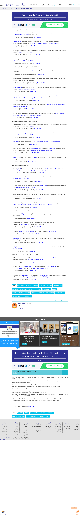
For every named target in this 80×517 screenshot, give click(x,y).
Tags (14, 286)
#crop (19, 168)
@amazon (61, 96)
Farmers (34, 293)
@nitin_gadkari (17, 42)
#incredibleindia (24, 35)
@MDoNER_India (43, 203)
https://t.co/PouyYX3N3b (25, 52)
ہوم (2, 9)
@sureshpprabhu (25, 133)
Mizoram (49, 286)
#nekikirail (16, 142)
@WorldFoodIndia (30, 89)
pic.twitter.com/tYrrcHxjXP (53, 43)
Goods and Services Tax (26, 289)
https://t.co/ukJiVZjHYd (19, 170)
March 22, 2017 (37, 37)
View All (24, 343)
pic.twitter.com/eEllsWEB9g (41, 277)
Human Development (32, 416)
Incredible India (58, 286)
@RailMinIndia (38, 142)
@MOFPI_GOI (16, 106)
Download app (4, 514)
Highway (35, 286)
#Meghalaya (63, 33)
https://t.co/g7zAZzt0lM (32, 187)
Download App (66, 344)
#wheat (46, 168)
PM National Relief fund (18, 416)
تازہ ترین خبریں (8, 9)
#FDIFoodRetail (17, 87)
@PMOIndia (22, 231)
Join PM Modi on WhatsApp (55, 25)
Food (39, 289)
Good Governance (44, 416)
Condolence (50, 413)
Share (21, 308)
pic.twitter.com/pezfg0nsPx (41, 170)
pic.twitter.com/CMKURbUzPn (21, 179)
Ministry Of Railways (17, 293)
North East (15, 289)
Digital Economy (60, 293)
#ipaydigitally (29, 277)
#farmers (56, 168)
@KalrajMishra (25, 275)
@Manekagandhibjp (18, 214)
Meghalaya (42, 286)
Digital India (28, 296)
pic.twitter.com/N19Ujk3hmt (45, 205)
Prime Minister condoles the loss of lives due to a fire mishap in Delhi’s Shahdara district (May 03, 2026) (9, 341)
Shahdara (42, 413)
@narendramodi (17, 33)
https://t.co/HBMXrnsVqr (30, 135)
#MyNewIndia (17, 247)
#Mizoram (17, 35)
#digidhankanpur (18, 268)
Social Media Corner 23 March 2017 (23, 9)
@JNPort (34, 43)
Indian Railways (46, 289)
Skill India (27, 293)
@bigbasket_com (17, 98)
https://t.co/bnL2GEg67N (54, 231)
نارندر (15, 4)
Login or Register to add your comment (59, 300)
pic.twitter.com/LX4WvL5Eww (44, 150)
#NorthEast (30, 203)
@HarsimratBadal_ (28, 98)
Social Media (20, 286)
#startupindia (43, 186)
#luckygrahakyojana (51, 267)
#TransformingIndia (18, 205)
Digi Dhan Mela (50, 293)
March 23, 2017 (31, 46)
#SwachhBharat (17, 249)
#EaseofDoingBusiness (31, 70)
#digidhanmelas (45, 258)
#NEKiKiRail (34, 157)
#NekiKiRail (31, 126)
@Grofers (55, 96)
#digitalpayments (29, 267)
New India (28, 286)
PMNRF (26, 413)
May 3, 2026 (31, 407)
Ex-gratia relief (34, 413)
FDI (35, 289)
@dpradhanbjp (17, 61)
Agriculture (41, 293)
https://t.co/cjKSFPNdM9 (30, 205)
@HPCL (24, 61)
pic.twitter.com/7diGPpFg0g (40, 268)
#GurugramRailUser (47, 142)
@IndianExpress (30, 170)
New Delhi (20, 413)
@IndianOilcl (29, 61)
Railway (54, 289)
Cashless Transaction (17, 296)
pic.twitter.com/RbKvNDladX (35, 260)
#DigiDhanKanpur (57, 258)
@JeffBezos (22, 89)
